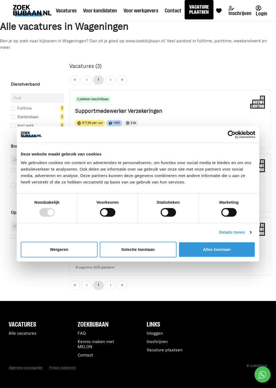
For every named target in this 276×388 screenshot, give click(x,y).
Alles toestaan (217, 249)
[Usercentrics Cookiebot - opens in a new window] (231, 134)
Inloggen (155, 333)
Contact (173, 10)
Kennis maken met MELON (96, 344)
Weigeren (59, 249)
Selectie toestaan (138, 249)
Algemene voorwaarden (26, 368)
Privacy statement (62, 368)
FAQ (82, 333)
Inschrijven (240, 11)
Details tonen (232, 232)
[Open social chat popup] (262, 374)
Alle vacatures (22, 333)
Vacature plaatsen (164, 350)
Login (261, 10)
